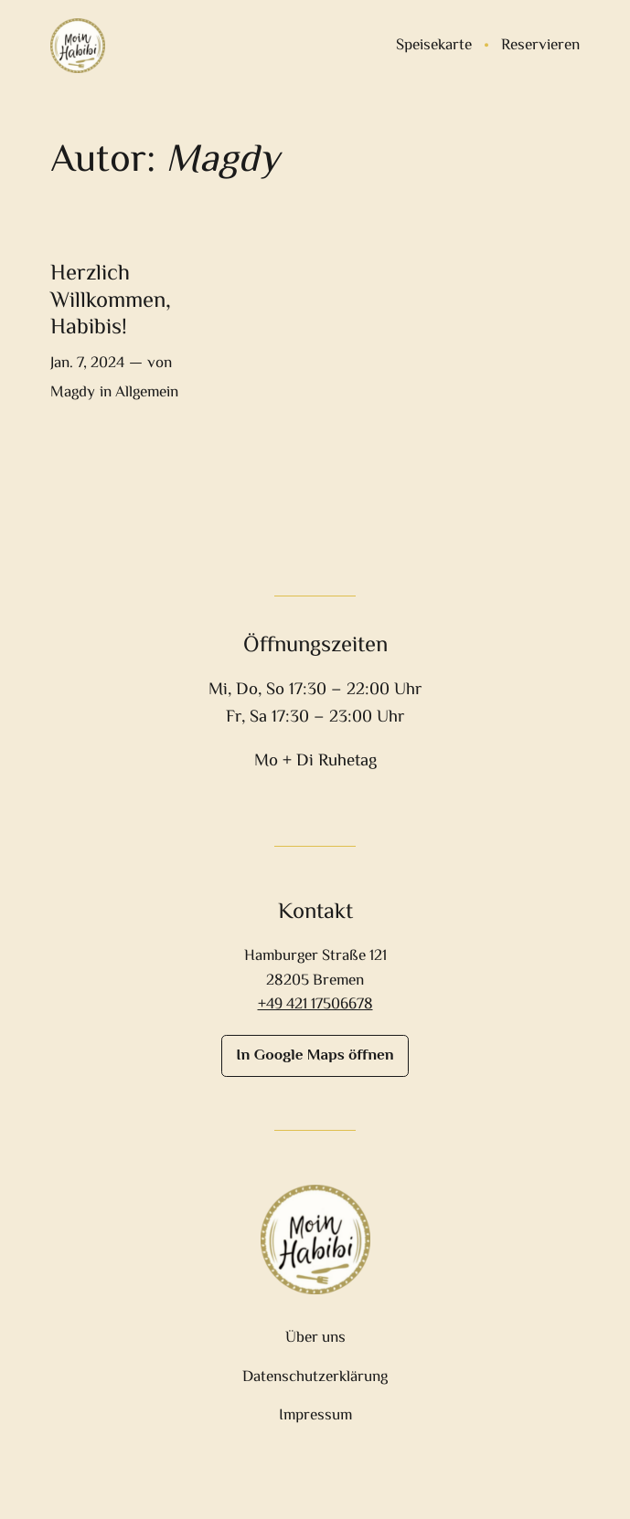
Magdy (72, 393)
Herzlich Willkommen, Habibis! (110, 302)
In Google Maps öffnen (314, 1056)
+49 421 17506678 (315, 1005)
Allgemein (146, 393)
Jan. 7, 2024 (87, 363)
